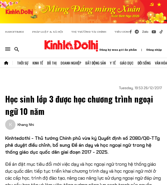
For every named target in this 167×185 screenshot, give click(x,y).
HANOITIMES (14, 31)
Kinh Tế (37, 63)
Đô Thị (51, 63)
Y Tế (113, 63)
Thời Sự (22, 63)
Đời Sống (144, 63)
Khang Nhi (26, 124)
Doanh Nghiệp (71, 63)
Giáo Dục (126, 63)
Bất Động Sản (95, 63)
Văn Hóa (161, 63)
